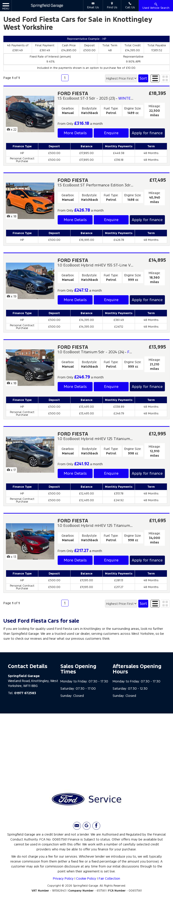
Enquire (111, 132)
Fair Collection (109, 878)
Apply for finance (147, 132)
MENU (5, 6)
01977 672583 (25, 693)
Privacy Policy (63, 878)
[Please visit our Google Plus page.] (87, 826)
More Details (75, 132)
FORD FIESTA (73, 93)
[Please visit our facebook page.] (96, 826)
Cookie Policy (86, 878)
